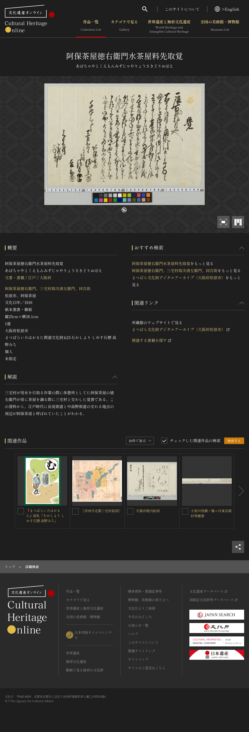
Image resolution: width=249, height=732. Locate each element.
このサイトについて (182, 9)
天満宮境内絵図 (148, 510)
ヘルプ (133, 633)
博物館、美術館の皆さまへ (148, 599)
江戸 (32, 277)
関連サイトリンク (141, 650)
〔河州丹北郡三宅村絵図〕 (101, 510)
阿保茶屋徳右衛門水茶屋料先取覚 (161, 263)
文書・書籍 (14, 277)
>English (227, 9)
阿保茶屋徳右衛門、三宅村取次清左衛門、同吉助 (48, 288)
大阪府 (45, 277)
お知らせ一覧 (138, 625)
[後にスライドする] (239, 491)
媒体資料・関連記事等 (145, 591)
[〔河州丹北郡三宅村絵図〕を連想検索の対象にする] (75, 511)
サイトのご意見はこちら (147, 667)
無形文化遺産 (76, 661)
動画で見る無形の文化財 (84, 670)
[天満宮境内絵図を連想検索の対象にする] (130, 511)
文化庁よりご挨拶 (141, 608)
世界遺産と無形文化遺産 (169, 26)
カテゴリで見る (124, 26)
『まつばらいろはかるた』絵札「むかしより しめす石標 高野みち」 (45, 515)
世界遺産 (73, 653)
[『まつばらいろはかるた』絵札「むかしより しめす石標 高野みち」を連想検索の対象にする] (21, 511)
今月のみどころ (140, 616)
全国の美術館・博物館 (219, 26)
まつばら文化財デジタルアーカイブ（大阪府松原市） (178, 277)
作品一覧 (91, 26)
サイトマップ (138, 659)
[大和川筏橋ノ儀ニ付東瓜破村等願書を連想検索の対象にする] (185, 511)
